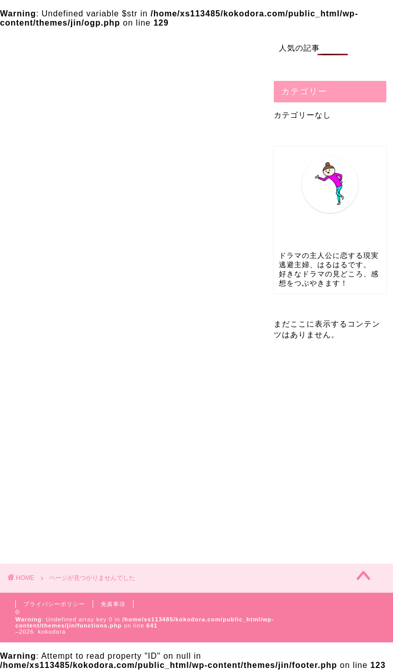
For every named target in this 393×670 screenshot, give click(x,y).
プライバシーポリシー (54, 604)
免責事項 (113, 604)
